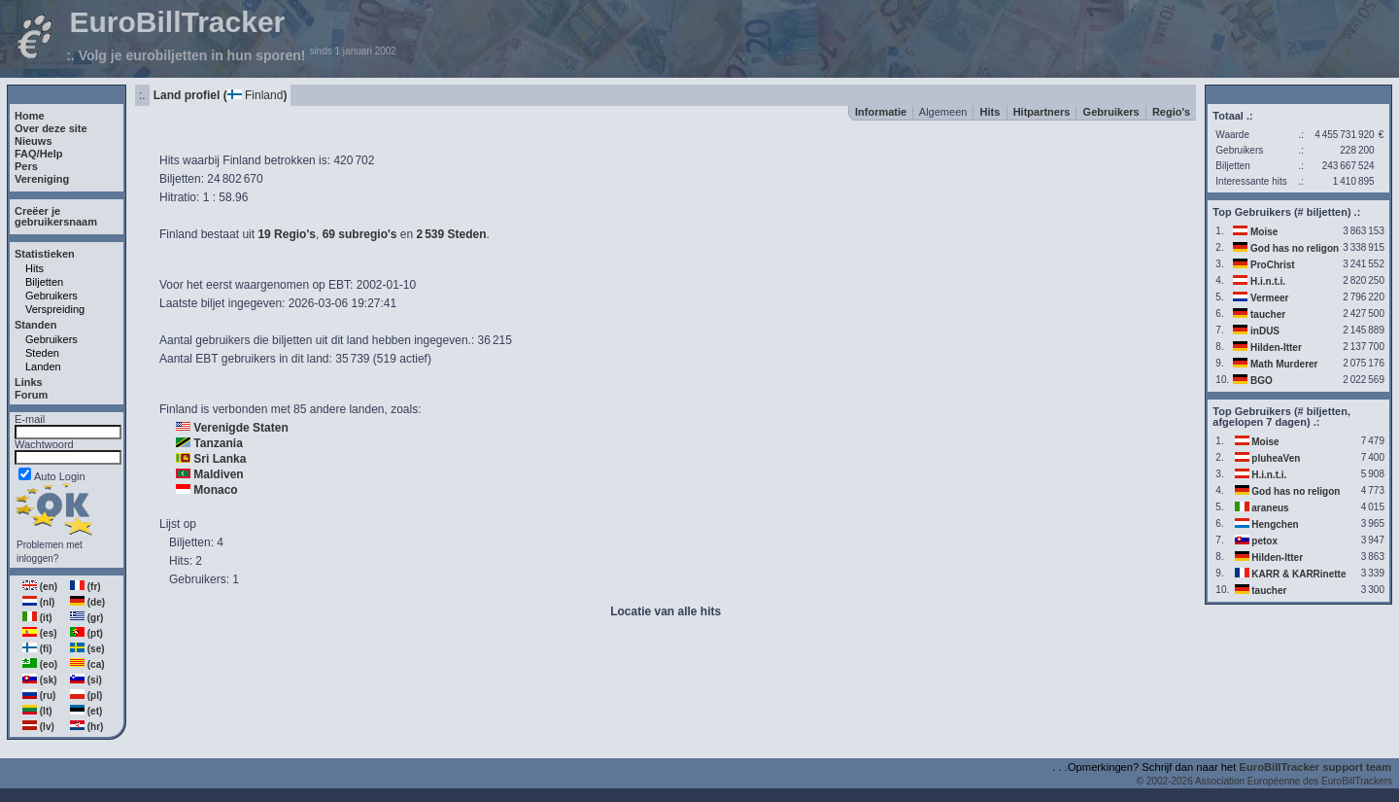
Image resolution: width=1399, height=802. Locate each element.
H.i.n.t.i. (1267, 281)
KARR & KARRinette (1298, 574)
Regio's (1171, 112)
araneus (1269, 508)
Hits (34, 268)
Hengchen (1274, 524)
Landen (43, 366)
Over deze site (51, 128)
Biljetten (44, 282)
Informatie (880, 112)
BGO (1261, 380)
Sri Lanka (219, 459)
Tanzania (217, 443)
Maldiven (218, 474)
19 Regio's (286, 234)
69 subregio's (360, 234)
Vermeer (1269, 298)
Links (29, 382)
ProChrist (1272, 265)
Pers (26, 166)
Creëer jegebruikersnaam (56, 216)
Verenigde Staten (240, 428)
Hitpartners (1042, 112)
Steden (42, 353)
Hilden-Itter (1276, 347)
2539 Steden (452, 234)
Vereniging (42, 179)
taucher (1267, 314)
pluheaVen (1275, 458)
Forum (31, 395)
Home (30, 116)
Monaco (215, 490)
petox (1264, 541)
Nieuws (33, 141)
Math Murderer (1283, 364)
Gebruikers (51, 295)
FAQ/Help (39, 153)
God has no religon (1294, 248)
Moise (1264, 232)
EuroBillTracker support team (1316, 767)
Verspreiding (55, 309)
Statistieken (45, 254)
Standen (35, 325)
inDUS (1265, 331)
